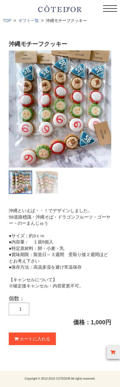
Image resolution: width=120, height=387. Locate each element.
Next (103, 109)
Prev (16, 109)
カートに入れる (32, 338)
